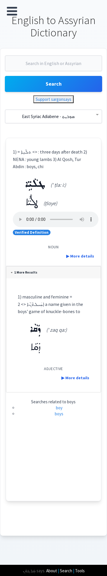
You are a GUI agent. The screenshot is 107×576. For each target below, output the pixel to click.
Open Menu (12, 11)
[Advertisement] (53, 465)
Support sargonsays (53, 99)
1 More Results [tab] (24, 272)
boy (59, 407)
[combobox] (53, 65)
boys (59, 413)
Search (54, 83)
